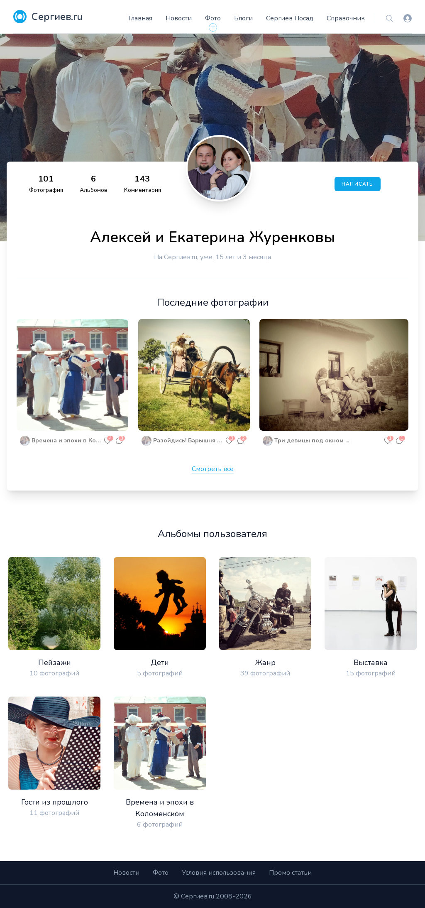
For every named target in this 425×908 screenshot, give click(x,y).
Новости (179, 18)
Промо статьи (290, 872)
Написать (358, 184)
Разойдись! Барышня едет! (188, 440)
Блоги (243, 18)
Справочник (346, 18)
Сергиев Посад (289, 18)
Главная (140, 18)
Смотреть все (213, 469)
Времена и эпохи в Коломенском (67, 440)
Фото (213, 18)
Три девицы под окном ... (311, 440)
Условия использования (219, 872)
